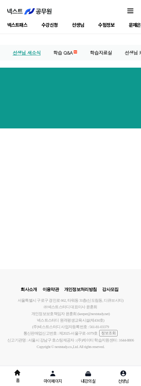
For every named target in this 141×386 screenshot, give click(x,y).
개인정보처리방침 (80, 289)
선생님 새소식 (26, 52)
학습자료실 (101, 52)
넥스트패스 (17, 24)
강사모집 (110, 289)
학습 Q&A (65, 52)
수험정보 (106, 24)
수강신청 (49, 24)
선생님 (78, 24)
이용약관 (51, 289)
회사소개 (29, 289)
